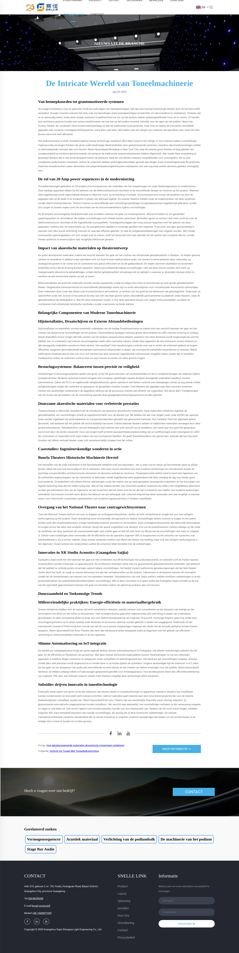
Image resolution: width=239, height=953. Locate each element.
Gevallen (123, 908)
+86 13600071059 (41, 913)
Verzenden (186, 924)
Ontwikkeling (73, 14)
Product (123, 886)
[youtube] (128, 734)
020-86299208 (35, 898)
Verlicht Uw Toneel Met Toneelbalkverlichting (74, 751)
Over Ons (123, 915)
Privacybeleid (126, 937)
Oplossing (124, 901)
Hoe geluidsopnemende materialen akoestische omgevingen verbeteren (85, 745)
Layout (122, 893)
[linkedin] (119, 734)
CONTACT (194, 792)
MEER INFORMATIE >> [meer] (176, 749)
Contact (97, 14)
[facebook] (110, 734)
